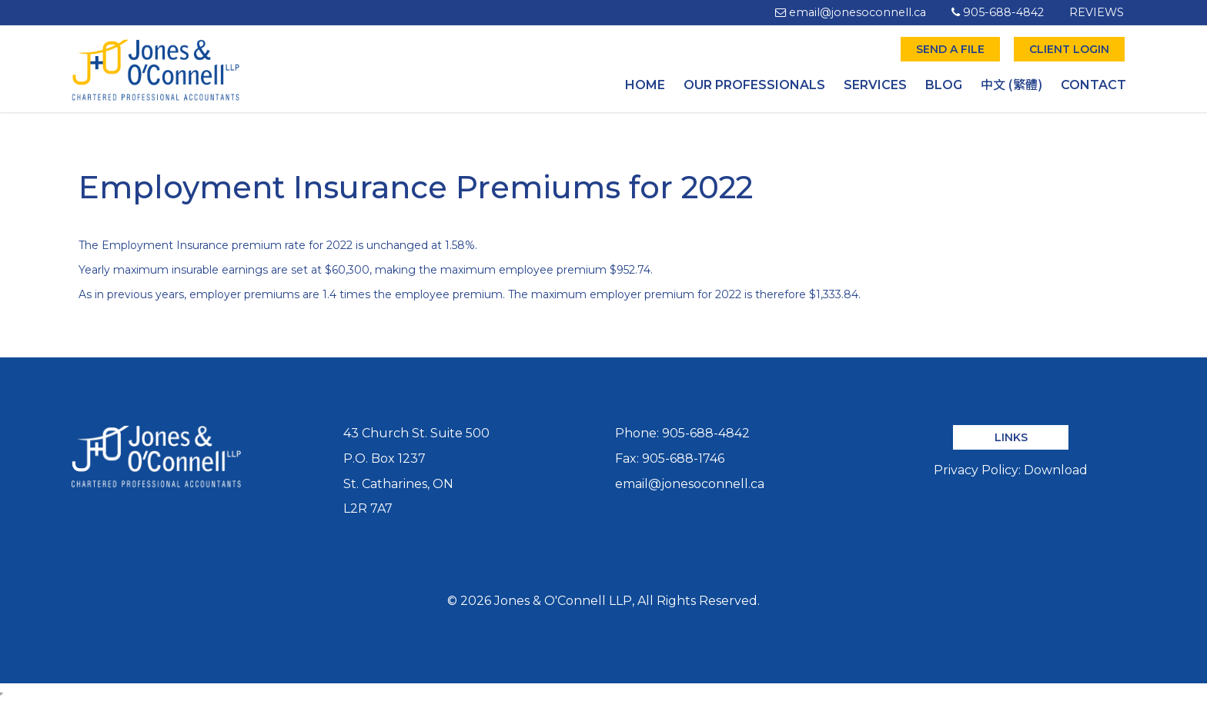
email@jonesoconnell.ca (850, 12)
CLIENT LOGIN (1069, 49)
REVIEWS (1096, 12)
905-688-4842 (997, 12)
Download (1056, 470)
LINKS (1011, 437)
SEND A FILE (950, 49)
